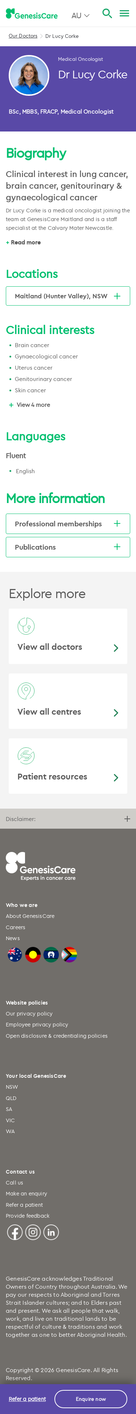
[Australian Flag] (15, 954)
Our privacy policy (29, 1013)
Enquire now (91, 1399)
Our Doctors (23, 35)
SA (9, 1108)
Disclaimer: (68, 818)
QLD (11, 1098)
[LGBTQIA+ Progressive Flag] (69, 954)
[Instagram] (33, 1231)
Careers (15, 927)
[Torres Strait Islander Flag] (51, 954)
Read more (26, 242)
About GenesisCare (30, 915)
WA (10, 1131)
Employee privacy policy (37, 1024)
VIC (10, 1120)
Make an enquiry (26, 1193)
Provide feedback (27, 1215)
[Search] (107, 13)
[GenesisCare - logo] (32, 13)
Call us (14, 1182)
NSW (12, 1086)
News (13, 938)
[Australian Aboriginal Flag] (33, 954)
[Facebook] (15, 1231)
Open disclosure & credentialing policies (57, 1035)
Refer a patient (24, 1204)
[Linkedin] (51, 1231)
